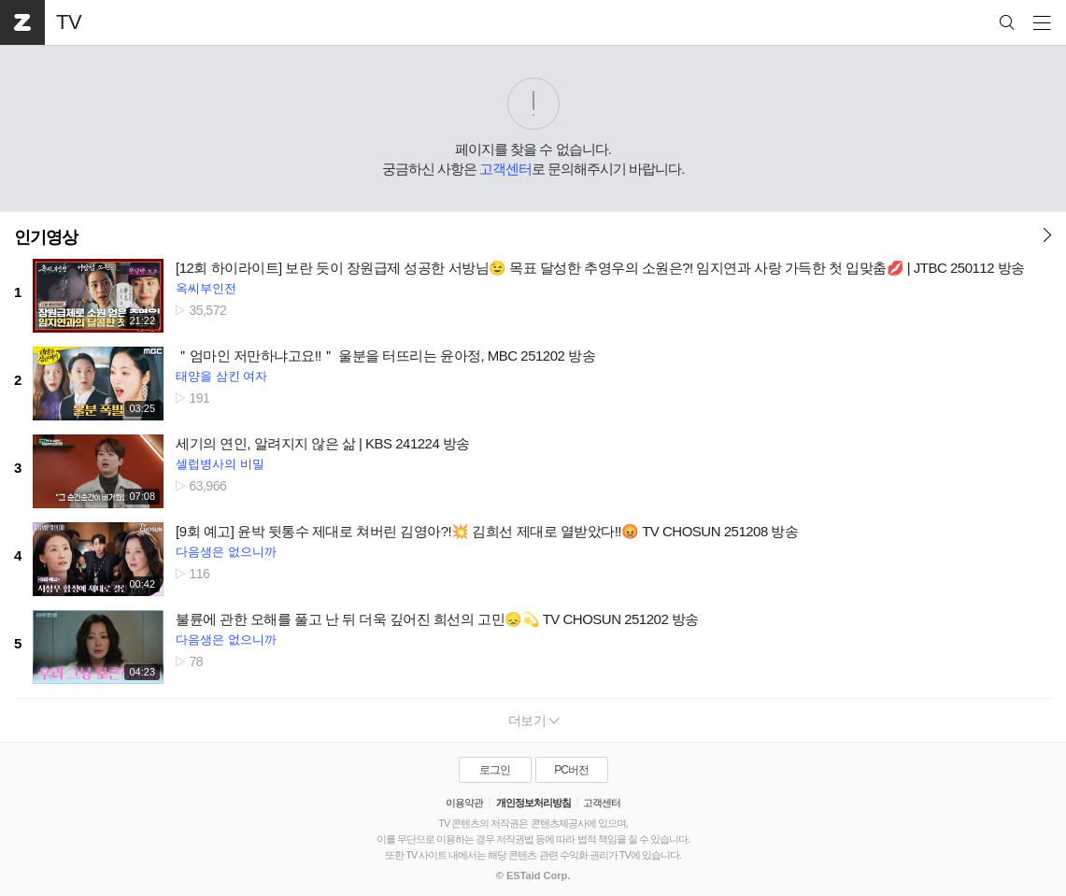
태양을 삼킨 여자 (221, 376)
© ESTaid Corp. (533, 875)
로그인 (494, 769)
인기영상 (46, 237)
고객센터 (505, 169)
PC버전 (571, 769)
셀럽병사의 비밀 (220, 464)
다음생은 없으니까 (226, 552)
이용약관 (464, 802)
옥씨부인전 (206, 288)
